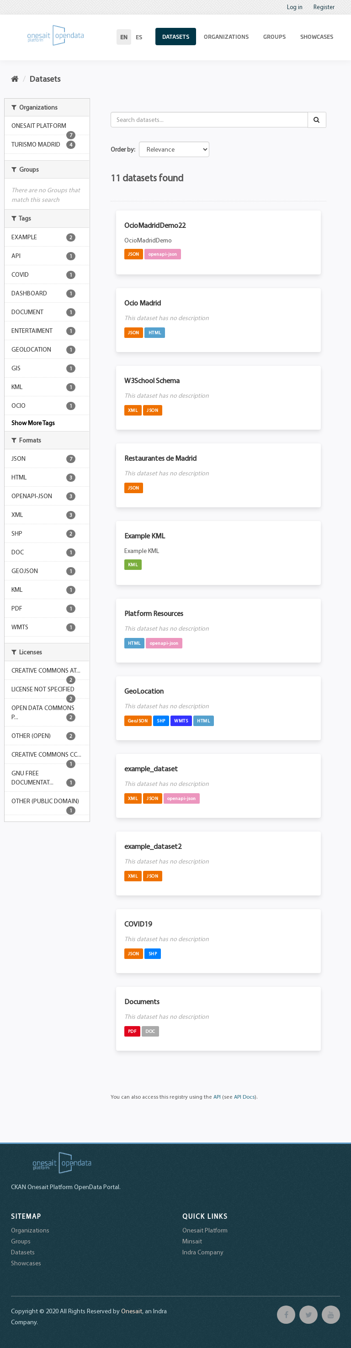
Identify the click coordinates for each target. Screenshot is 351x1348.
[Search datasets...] (209, 119)
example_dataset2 (152, 846)
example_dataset (151, 768)
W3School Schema (152, 380)
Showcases (316, 36)
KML (133, 564)
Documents (142, 1001)
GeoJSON (138, 720)
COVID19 (138, 923)
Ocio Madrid (142, 302)
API (217, 1096)
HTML (155, 332)
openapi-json (163, 254)
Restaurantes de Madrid (160, 458)
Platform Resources (153, 613)
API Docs (244, 1096)
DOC (150, 1031)
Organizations (226, 36)
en (124, 37)
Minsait (192, 1241)
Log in (295, 7)
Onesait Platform (205, 1230)
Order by (122, 149)
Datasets (175, 36)
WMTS (181, 720)
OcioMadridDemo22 (155, 225)
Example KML (144, 535)
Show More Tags (33, 423)
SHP (161, 720)
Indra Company (202, 1252)
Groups (274, 36)
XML (133, 410)
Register (324, 7)
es (139, 37)
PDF (132, 1031)
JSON (133, 254)
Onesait (131, 1311)
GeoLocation (144, 690)
